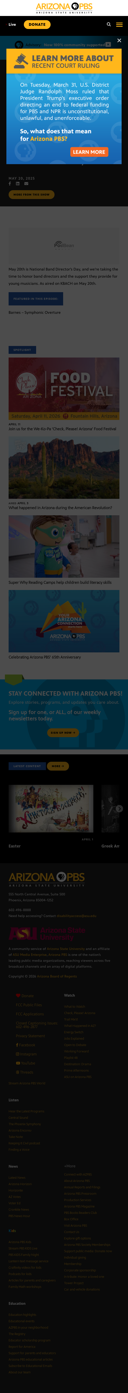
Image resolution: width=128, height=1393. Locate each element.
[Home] (64, 8)
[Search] (107, 24)
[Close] (119, 43)
